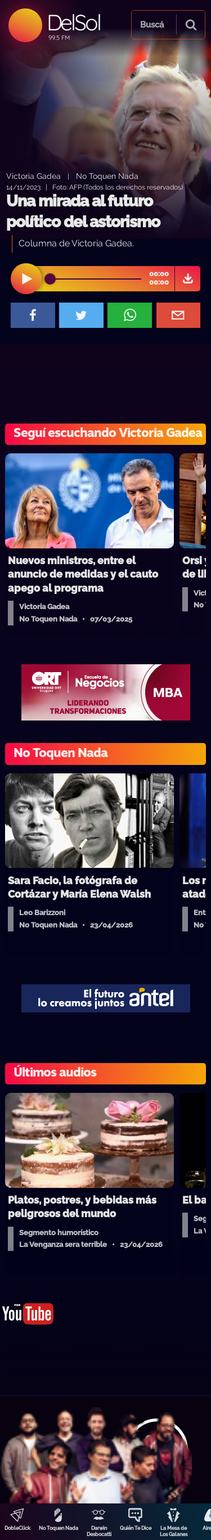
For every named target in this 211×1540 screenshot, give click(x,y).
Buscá (152, 25)
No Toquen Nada (58, 1528)
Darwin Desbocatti (99, 1531)
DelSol (73, 22)
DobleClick (17, 1528)
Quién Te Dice (135, 1528)
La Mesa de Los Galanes (173, 1531)
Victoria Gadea (33, 176)
